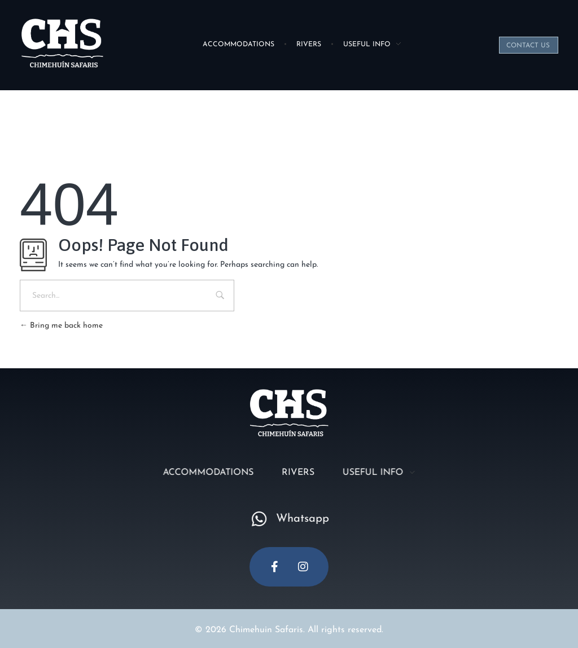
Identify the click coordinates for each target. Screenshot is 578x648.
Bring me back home (61, 325)
